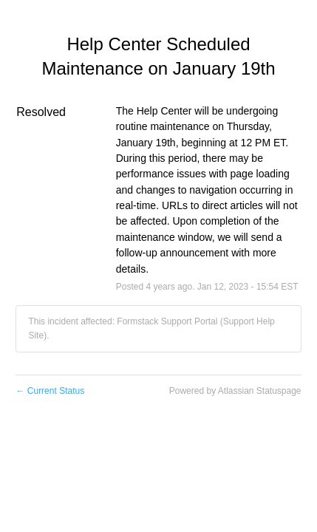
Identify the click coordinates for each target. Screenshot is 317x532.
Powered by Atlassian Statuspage (235, 391)
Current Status (50, 391)
